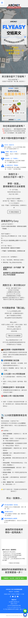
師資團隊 (17, 594)
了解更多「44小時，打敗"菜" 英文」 (14, 578)
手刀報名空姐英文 (14, 212)
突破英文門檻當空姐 (14, 59)
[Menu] (2, 3)
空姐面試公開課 (7, 594)
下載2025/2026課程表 (14, 335)
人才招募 (22, 594)
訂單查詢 (13, 594)
